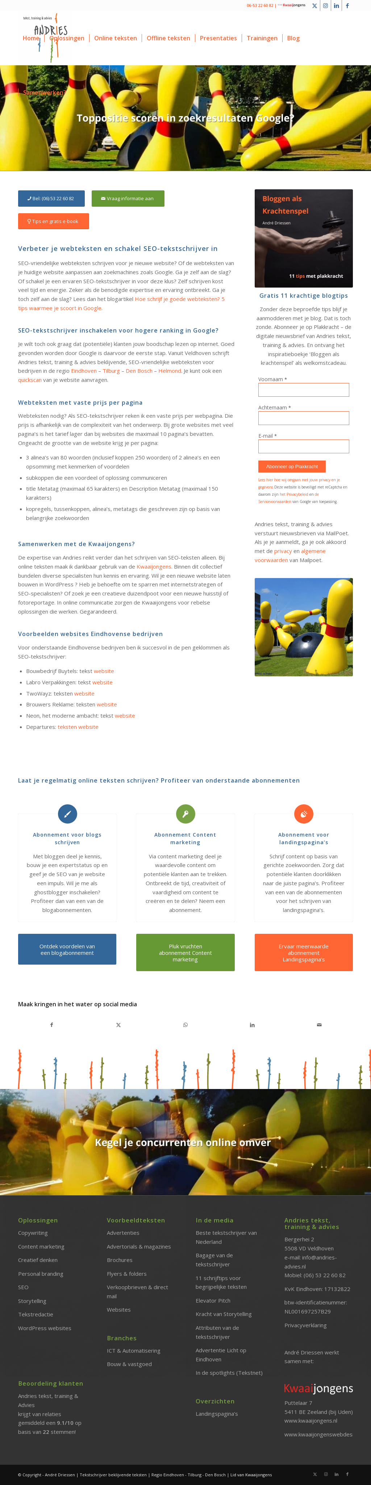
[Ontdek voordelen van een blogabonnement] (67, 949)
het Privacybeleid (294, 494)
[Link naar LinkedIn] (336, 5)
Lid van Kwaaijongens (251, 1474)
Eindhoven (84, 370)
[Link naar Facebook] (347, 5)
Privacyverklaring (305, 1325)
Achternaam (274, 407)
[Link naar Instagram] (325, 5)
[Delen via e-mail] (319, 1025)
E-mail (267, 435)
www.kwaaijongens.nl (310, 1420)
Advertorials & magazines (139, 1246)
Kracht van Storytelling (224, 1313)
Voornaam (272, 379)
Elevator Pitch (213, 1300)
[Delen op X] (118, 1025)
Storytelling (32, 1300)
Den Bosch (139, 370)
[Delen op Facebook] (51, 1025)
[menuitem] (31, 38)
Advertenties (123, 1232)
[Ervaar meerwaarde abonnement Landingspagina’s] (304, 952)
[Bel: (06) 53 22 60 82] (51, 198)
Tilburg (111, 370)
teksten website (78, 726)
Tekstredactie (35, 1314)
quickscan (30, 379)
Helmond (169, 370)
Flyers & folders (127, 1273)
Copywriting (33, 1232)
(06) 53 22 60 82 (325, 1275)
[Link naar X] (314, 5)
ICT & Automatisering (134, 1350)
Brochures (120, 1259)
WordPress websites (44, 1328)
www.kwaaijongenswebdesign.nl (324, 1434)
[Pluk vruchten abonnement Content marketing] (185, 952)
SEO (23, 1287)
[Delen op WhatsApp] (185, 1025)
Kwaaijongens (154, 566)
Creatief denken (38, 1259)
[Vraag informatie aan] (128, 198)
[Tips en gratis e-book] (53, 221)
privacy (283, 550)
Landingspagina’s (217, 1413)
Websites (119, 1309)
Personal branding (40, 1273)
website (104, 671)
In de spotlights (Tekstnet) (229, 1372)
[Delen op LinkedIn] (252, 1025)
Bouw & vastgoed (129, 1364)
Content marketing (41, 1246)
